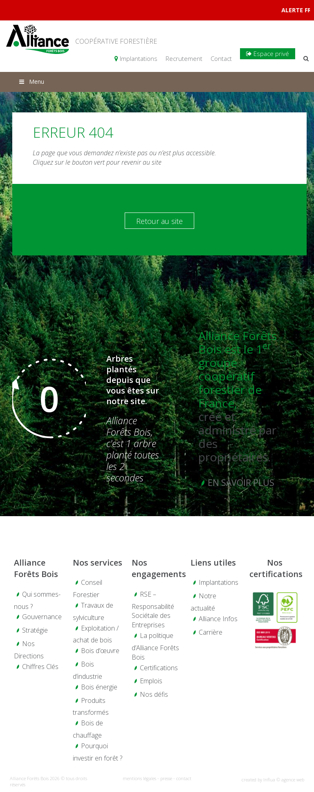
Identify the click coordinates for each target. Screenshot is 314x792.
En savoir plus (241, 482)
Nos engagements (157, 568)
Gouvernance (42, 616)
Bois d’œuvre (100, 650)
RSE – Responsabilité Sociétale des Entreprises (153, 610)
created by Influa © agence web (273, 779)
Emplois (151, 680)
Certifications (159, 667)
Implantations (135, 58)
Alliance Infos (218, 618)
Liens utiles (213, 562)
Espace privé (267, 53)
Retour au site (159, 221)
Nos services (97, 562)
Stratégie (35, 630)
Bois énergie (99, 686)
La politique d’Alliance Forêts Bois (155, 646)
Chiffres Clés (40, 666)
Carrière (210, 632)
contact (183, 778)
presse (166, 778)
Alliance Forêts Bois (36, 568)
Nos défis (154, 694)
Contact (221, 58)
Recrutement (184, 58)
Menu (31, 81)
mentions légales (139, 778)
